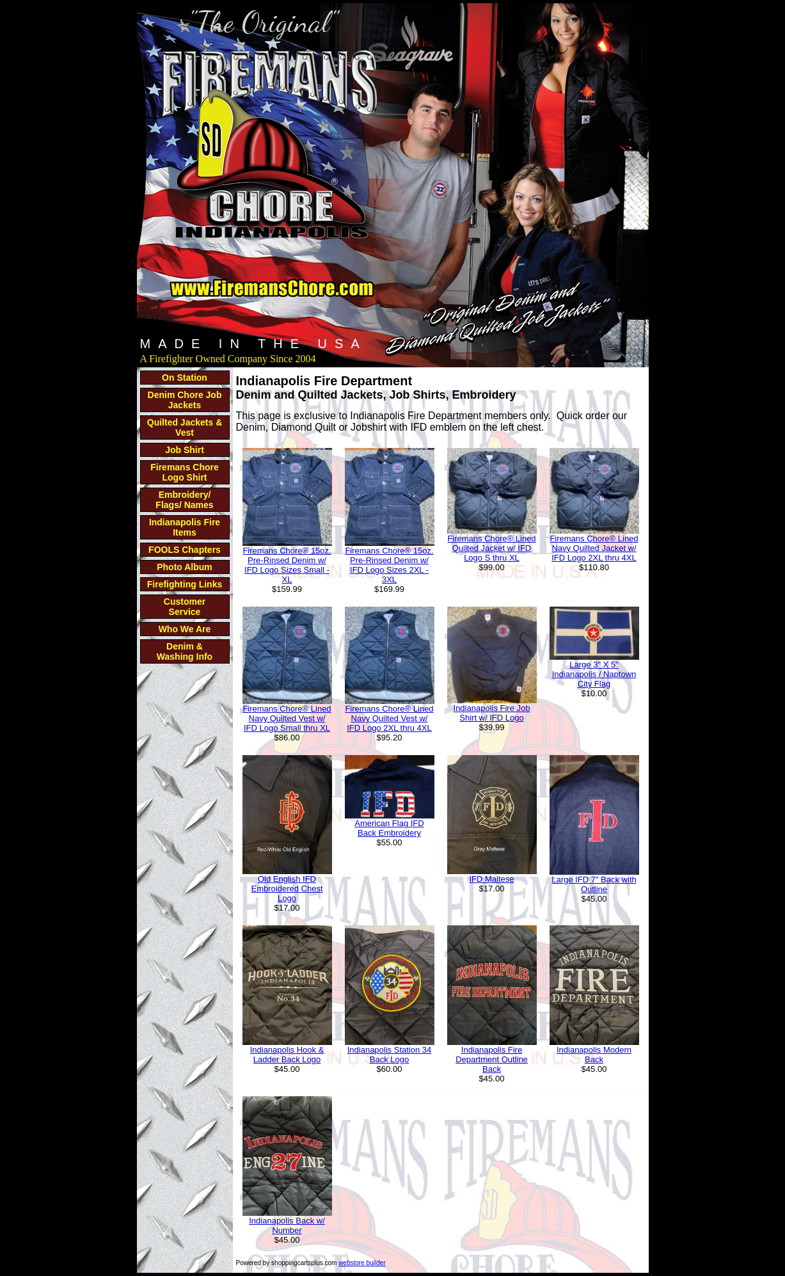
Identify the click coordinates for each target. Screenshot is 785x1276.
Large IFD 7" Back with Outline (594, 884)
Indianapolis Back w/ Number (287, 1225)
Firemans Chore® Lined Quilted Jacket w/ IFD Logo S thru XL (491, 548)
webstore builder (361, 1262)
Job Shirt (184, 450)
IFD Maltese (491, 879)
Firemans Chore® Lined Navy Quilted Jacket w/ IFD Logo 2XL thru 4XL (594, 548)
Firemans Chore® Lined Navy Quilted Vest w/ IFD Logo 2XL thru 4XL (389, 718)
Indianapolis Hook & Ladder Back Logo (287, 1054)
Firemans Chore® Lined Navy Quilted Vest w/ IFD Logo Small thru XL (286, 718)
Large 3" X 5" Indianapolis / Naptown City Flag (594, 674)
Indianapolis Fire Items (184, 527)
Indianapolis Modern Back (594, 1054)
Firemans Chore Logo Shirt (184, 472)
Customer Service (184, 606)
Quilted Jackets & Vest (185, 427)
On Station (184, 377)
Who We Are (185, 629)
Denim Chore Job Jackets (185, 400)
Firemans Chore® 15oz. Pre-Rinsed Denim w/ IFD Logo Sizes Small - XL (286, 565)
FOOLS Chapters (184, 550)
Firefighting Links (184, 584)
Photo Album (184, 567)
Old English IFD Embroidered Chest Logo (287, 888)
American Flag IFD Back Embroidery (389, 828)
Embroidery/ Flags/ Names (184, 500)
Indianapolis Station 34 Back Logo (389, 1054)
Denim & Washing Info (184, 651)
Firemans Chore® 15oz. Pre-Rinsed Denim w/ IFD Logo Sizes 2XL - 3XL (389, 565)
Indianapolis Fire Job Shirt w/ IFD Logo (492, 712)
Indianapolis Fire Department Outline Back (492, 1059)
